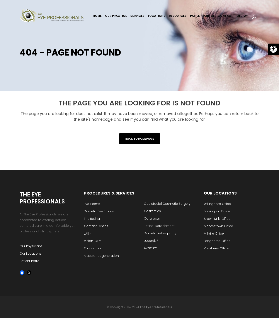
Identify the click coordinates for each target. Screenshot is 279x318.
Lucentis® (151, 240)
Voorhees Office (216, 248)
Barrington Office (217, 211)
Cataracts (152, 218)
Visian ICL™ (92, 241)
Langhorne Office (217, 241)
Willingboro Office (217, 204)
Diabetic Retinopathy (160, 233)
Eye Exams (92, 204)
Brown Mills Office (217, 219)
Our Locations (30, 253)
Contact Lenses (96, 226)
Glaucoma (92, 248)
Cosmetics (152, 211)
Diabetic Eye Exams (99, 211)
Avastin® (150, 248)
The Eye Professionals (156, 307)
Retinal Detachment (159, 226)
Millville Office (214, 233)
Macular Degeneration (101, 256)
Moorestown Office (218, 226)
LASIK (87, 233)
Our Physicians (31, 246)
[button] (273, 49)
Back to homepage (139, 138)
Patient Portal (30, 261)
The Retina (92, 219)
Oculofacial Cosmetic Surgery (167, 203)
